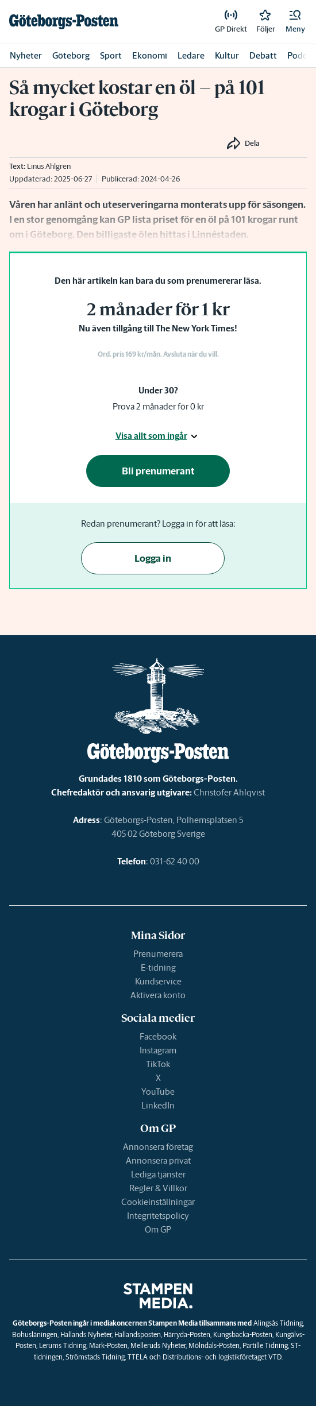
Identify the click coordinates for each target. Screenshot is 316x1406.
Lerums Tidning (62, 1345)
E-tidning (158, 967)
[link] (63, 21)
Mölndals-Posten (214, 1345)
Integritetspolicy (158, 1215)
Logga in (152, 558)
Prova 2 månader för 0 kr (158, 406)
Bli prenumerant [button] (158, 471)
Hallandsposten (137, 1334)
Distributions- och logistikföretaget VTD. (223, 1357)
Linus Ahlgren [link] (49, 166)
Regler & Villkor (158, 1188)
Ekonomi (149, 55)
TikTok (158, 1064)
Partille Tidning (265, 1345)
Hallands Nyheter (85, 1334)
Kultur (227, 55)
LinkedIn (158, 1105)
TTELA (138, 1357)
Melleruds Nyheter (158, 1345)
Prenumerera (158, 953)
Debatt (263, 55)
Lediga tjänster (158, 1174)
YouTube (158, 1091)
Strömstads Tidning (95, 1357)
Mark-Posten (108, 1345)
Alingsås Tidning (278, 1323)
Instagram (158, 1050)
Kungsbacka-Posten (242, 1334)
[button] (295, 22)
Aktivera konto (158, 995)
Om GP (158, 1229)
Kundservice (158, 981)
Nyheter (26, 55)
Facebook (158, 1036)
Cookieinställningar (158, 1201)
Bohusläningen (34, 1334)
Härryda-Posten (187, 1334)
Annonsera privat (158, 1160)
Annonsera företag (158, 1146)
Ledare (191, 55)
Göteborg (71, 55)
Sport (111, 55)
